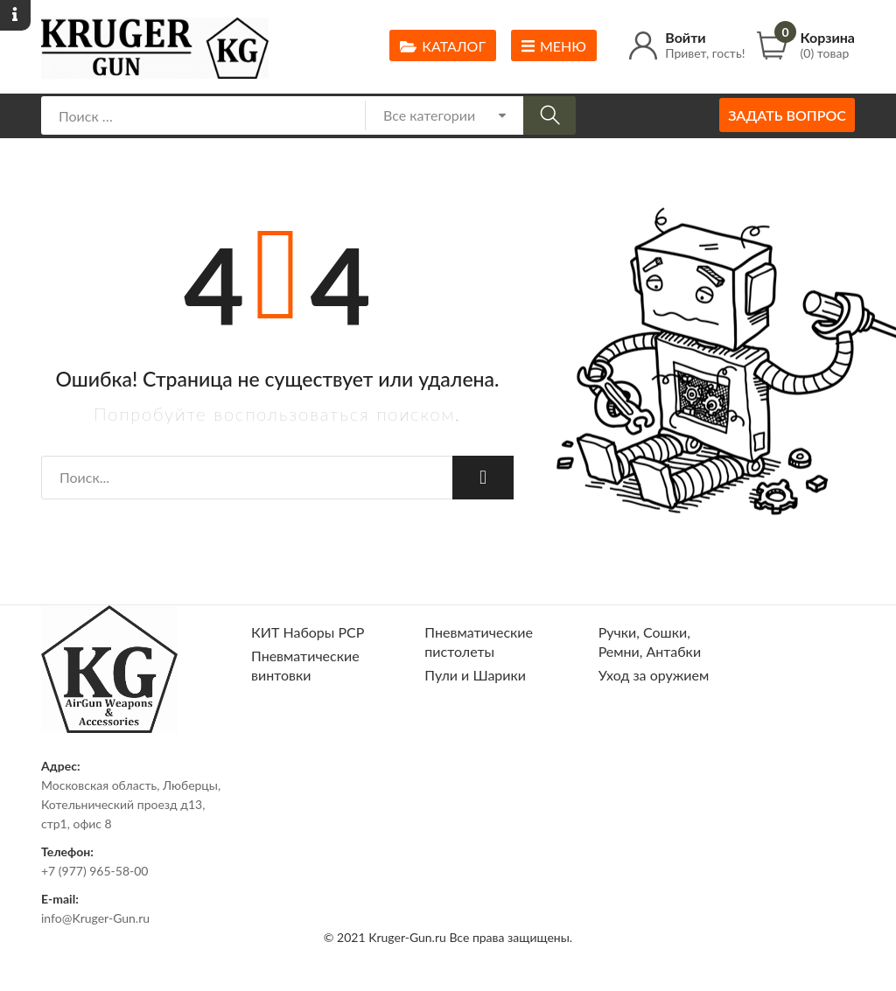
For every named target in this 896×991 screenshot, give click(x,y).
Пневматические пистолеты (478, 642)
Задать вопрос (787, 115)
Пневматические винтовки (305, 665)
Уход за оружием (654, 674)
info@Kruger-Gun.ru (95, 918)
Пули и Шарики (475, 674)
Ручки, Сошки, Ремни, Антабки (649, 642)
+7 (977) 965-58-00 (95, 870)
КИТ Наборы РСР (307, 632)
